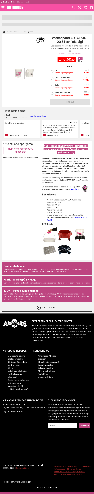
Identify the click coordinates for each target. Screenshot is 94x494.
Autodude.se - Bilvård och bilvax (67, 469)
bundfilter (75, 189)
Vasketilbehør (14, 32)
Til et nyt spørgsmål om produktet (20, 150)
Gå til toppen (47, 307)
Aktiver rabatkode (46, 371)
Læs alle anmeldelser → (39, 116)
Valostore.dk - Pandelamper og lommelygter (72, 466)
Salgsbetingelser (46, 368)
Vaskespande (28, 32)
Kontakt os (43, 374)
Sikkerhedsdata (45, 377)
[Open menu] (3, 7)
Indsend (84, 425)
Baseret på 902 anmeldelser (69, 54)
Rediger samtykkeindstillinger (17, 482)
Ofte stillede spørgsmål (49, 362)
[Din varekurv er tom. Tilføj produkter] (91, 7)
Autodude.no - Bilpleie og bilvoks (68, 474)
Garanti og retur (45, 365)
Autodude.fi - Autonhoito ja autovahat (69, 472)
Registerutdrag (22, 468)
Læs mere (73, 122)
